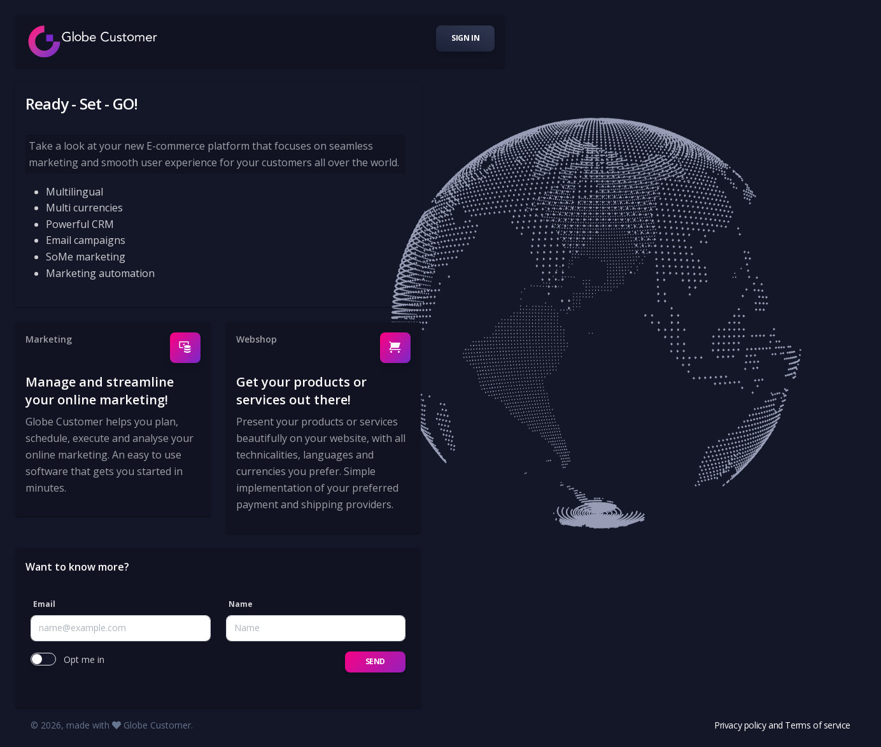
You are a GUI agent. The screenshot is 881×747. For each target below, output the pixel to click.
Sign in (465, 37)
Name (241, 604)
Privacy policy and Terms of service (782, 725)
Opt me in (84, 659)
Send (375, 661)
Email (44, 604)
